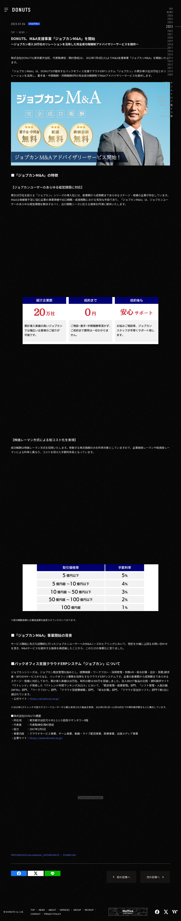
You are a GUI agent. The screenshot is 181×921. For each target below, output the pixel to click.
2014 (170, 57)
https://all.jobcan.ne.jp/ (44, 698)
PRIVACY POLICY (52, 914)
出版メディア (165, 101)
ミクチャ (168, 93)
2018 (170, 44)
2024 (170, 22)
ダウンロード (67, 855)
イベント (168, 108)
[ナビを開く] (6, 10)
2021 (170, 34)
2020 (170, 37)
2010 (170, 71)
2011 (170, 68)
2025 (170, 19)
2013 (170, 61)
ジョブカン (166, 86)
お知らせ (168, 82)
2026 (170, 15)
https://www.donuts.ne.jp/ (46, 738)
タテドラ (168, 112)
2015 (170, 54)
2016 (170, 51)
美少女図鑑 (166, 104)
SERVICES (65, 909)
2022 (170, 31)
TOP (171, 8)
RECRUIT (89, 909)
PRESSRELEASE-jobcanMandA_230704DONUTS (35, 855)
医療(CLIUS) (165, 97)
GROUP (77, 909)
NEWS (170, 12)
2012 (170, 64)
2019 (170, 41)
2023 (169, 26)
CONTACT (35, 914)
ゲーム (169, 90)
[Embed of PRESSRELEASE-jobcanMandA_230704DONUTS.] (90, 798)
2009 (170, 74)
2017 (170, 47)
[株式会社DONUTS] (21, 10)
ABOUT (52, 909)
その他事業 (166, 116)
